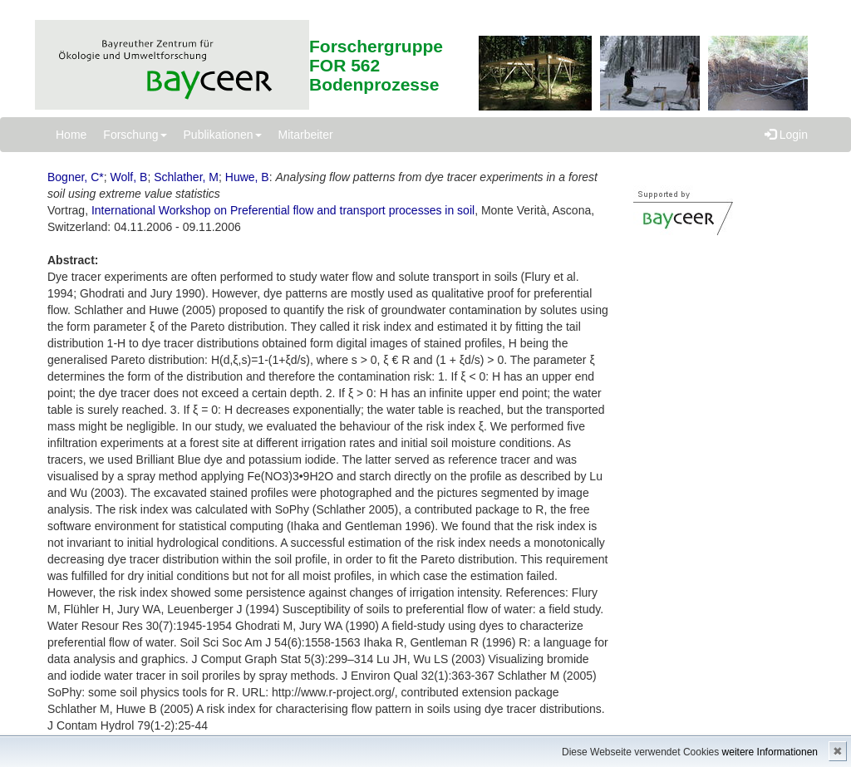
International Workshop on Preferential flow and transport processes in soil (283, 210)
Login (786, 134)
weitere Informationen (770, 752)
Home (71, 134)
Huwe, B (247, 177)
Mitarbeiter (305, 134)
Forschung (134, 134)
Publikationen (223, 134)
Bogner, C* (75, 177)
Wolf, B (129, 177)
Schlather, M (186, 177)
